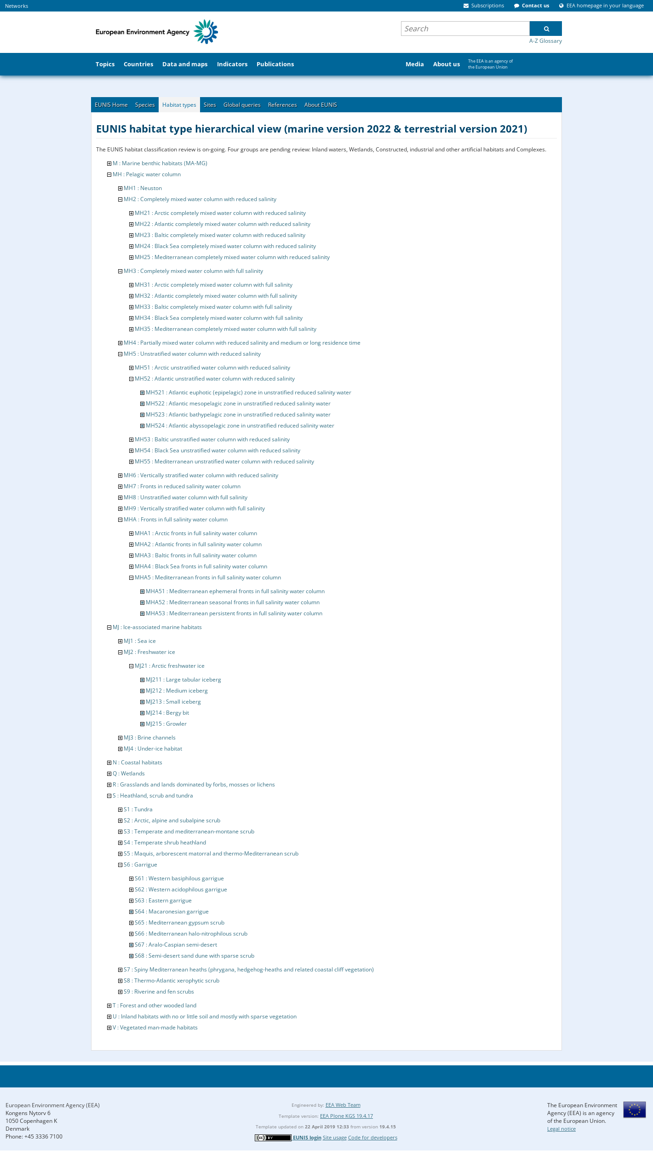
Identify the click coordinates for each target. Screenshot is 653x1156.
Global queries (242, 105)
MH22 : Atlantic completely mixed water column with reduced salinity (222, 224)
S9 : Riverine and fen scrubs (159, 991)
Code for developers (372, 1137)
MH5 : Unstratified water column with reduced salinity (192, 354)
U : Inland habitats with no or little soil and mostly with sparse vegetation (205, 1016)
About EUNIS (320, 105)
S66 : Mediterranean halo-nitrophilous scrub (191, 933)
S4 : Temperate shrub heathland (165, 842)
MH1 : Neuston (143, 188)
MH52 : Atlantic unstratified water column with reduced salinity (215, 378)
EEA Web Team (343, 1104)
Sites (210, 105)
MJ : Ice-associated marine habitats (157, 627)
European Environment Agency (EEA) (53, 1105)
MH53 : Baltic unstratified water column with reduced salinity (212, 439)
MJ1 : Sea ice (140, 641)
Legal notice (561, 1128)
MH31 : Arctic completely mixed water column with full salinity (213, 285)
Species (145, 105)
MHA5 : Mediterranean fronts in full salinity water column (208, 577)
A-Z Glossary (545, 41)
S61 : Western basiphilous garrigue (179, 878)
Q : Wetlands (129, 773)
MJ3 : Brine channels (150, 737)
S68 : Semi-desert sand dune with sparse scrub (194, 955)
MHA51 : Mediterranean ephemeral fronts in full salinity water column (235, 591)
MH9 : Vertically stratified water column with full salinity (194, 508)
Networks (16, 5)
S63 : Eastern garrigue (163, 900)
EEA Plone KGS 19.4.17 (346, 1115)
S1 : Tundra (138, 809)
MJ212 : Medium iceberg (177, 690)
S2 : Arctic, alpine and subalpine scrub (172, 820)
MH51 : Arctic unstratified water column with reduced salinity (212, 367)
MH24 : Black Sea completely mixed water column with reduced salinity (225, 246)
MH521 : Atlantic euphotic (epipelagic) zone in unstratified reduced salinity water (248, 392)
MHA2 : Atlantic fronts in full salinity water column (198, 544)
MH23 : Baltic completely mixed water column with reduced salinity (220, 235)
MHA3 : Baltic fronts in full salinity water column (196, 555)
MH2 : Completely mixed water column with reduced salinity (200, 199)
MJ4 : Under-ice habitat (153, 748)
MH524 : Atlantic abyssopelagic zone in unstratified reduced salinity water (240, 425)
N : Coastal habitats (137, 762)
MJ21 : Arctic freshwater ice (170, 666)
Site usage (335, 1137)
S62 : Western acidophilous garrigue (181, 889)
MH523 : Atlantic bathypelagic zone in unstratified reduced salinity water (238, 414)
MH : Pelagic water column (147, 174)
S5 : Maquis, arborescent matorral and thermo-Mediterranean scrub (211, 853)
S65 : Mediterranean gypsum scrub (179, 922)
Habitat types (179, 105)
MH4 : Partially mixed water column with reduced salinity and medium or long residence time (242, 343)
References (282, 105)
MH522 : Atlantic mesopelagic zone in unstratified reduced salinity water (238, 403)
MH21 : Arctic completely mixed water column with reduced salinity (220, 213)
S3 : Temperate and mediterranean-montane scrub (189, 831)
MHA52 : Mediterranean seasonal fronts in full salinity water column (233, 602)
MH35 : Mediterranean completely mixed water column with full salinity (225, 329)
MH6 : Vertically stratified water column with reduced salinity (201, 475)
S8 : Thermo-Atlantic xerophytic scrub (171, 980)
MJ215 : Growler (166, 724)
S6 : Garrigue (140, 864)
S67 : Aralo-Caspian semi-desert (176, 944)
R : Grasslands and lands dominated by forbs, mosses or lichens (194, 784)
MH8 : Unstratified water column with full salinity (185, 497)
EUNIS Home (111, 105)
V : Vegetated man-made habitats (155, 1027)
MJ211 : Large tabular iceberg (183, 679)
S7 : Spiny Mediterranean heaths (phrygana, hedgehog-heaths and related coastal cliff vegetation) (249, 969)
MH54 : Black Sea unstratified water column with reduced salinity (217, 450)
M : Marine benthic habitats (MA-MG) (160, 163)
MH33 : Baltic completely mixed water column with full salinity (213, 307)
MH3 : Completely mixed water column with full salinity (193, 271)
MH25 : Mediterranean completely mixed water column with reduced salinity (232, 257)
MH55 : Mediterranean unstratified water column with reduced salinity (224, 461)
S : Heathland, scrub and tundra (153, 795)
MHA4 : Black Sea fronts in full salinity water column (201, 566)
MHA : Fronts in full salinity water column (176, 519)
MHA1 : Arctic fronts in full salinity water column (196, 533)
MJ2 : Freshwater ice (149, 652)
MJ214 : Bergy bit (167, 713)
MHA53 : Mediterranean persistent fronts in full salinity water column (234, 613)
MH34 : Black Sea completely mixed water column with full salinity (219, 318)
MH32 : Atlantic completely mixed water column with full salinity (216, 296)
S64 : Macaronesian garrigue (172, 911)
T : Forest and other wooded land (154, 1005)
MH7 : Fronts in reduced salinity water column (182, 486)
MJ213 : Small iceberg (173, 701)
